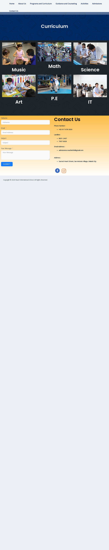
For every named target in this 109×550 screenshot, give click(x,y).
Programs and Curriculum (40, 3)
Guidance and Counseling (64, 3)
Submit (6, 164)
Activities (82, 3)
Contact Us (13, 11)
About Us (21, 3)
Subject (3, 138)
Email (3, 128)
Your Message (6, 148)
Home (11, 3)
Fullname (4, 118)
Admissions (94, 3)
